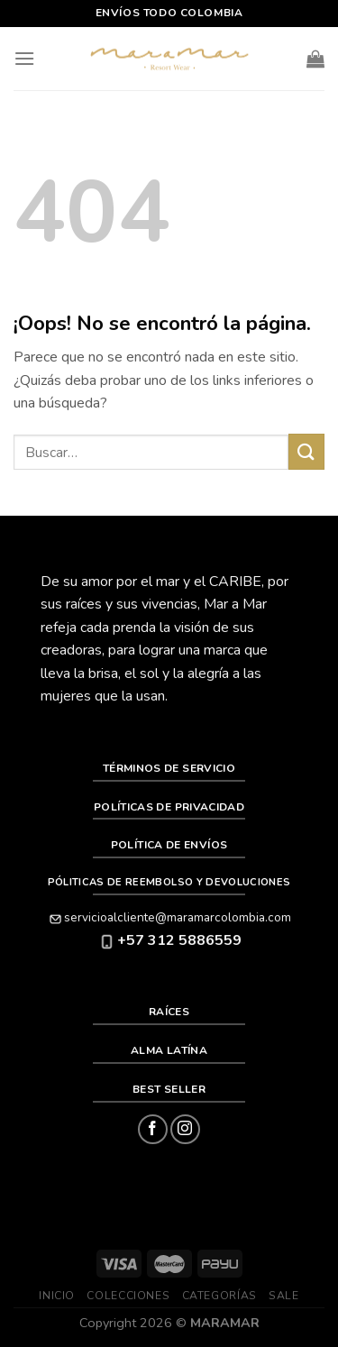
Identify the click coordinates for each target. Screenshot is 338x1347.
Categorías (219, 1295)
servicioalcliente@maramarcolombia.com (169, 917)
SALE (283, 1295)
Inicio (57, 1295)
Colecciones (128, 1295)
